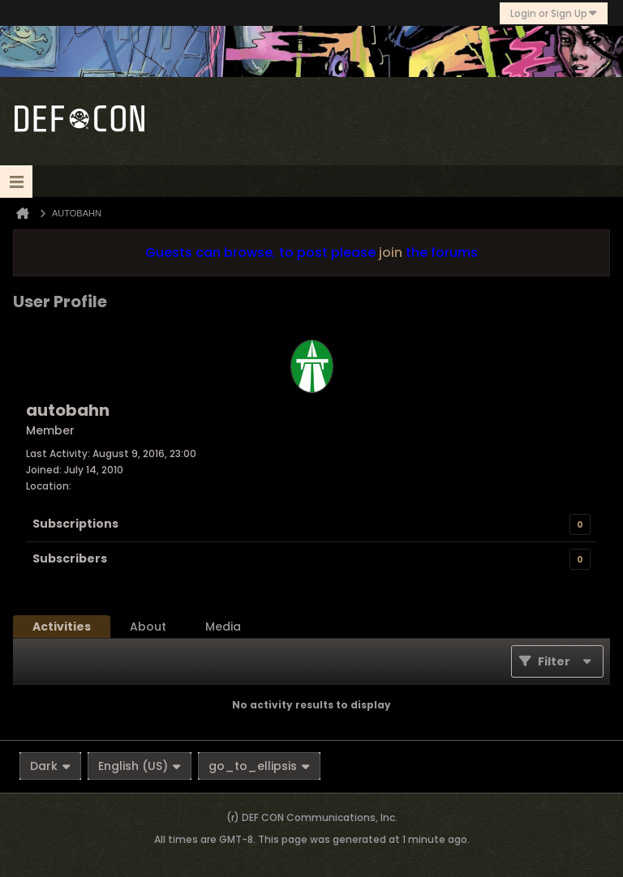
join (390, 252)
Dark (50, 766)
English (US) (139, 766)
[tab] (61, 626)
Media (223, 626)
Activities (61, 626)
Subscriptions (75, 524)
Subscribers (69, 558)
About (148, 626)
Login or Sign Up (553, 13)
